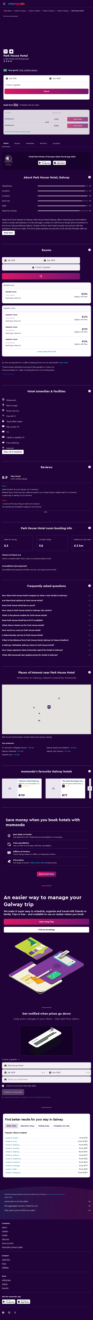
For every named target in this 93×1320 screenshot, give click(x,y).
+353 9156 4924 (10, 67)
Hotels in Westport (12, 1173)
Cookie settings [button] (8, 374)
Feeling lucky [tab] (44, 1126)
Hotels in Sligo (11, 1169)
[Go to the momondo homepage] (16, 3)
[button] (4, 4)
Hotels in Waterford (13, 1159)
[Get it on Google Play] (44, 163)
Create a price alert (37, 863)
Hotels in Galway (48, 11)
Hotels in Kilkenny (12, 1145)
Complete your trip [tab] (61, 1126)
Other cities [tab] (11, 1126)
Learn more (63, 363)
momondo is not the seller (47, 1201)
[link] (46, 874)
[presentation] (59, 163)
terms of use (33, 1097)
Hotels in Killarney (12, 1152)
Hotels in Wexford (12, 1162)
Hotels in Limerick (12, 1148)
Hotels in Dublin (11, 1138)
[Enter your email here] (49, 1079)
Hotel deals (7, 11)
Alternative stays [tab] (27, 1126)
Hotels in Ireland (34, 11)
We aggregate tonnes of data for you (47, 1205)
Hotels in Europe (20, 11)
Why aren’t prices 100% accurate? (47, 1210)
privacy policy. (46, 1097)
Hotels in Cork (11, 1141)
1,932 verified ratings (28, 70)
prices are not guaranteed (56, 1194)
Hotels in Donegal (12, 1166)
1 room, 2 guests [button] (13, 85)
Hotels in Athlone (12, 1155)
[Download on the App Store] (59, 163)
